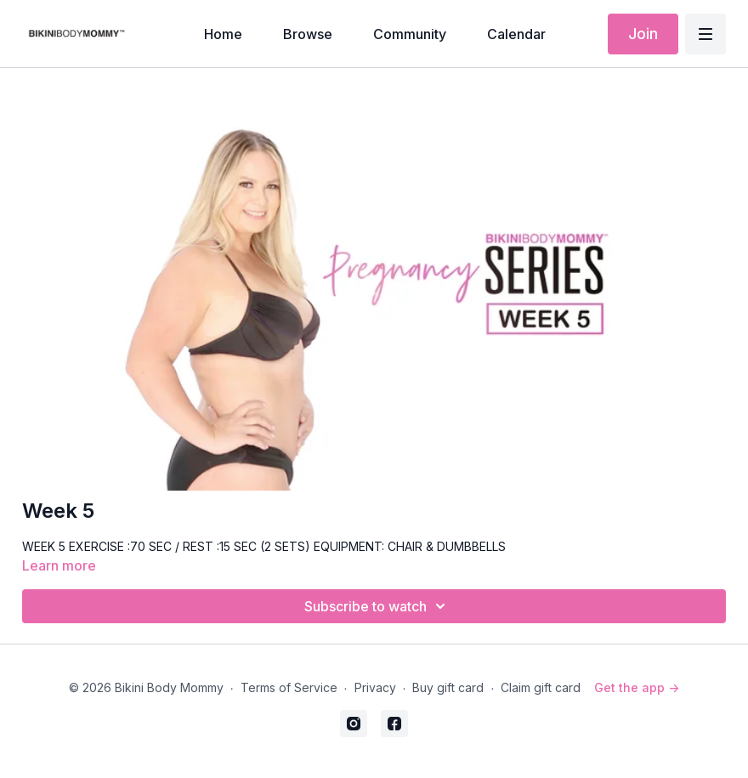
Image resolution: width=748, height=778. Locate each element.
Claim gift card (541, 687)
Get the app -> (636, 687)
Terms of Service (289, 687)
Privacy (375, 687)
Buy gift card (448, 687)
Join (643, 34)
